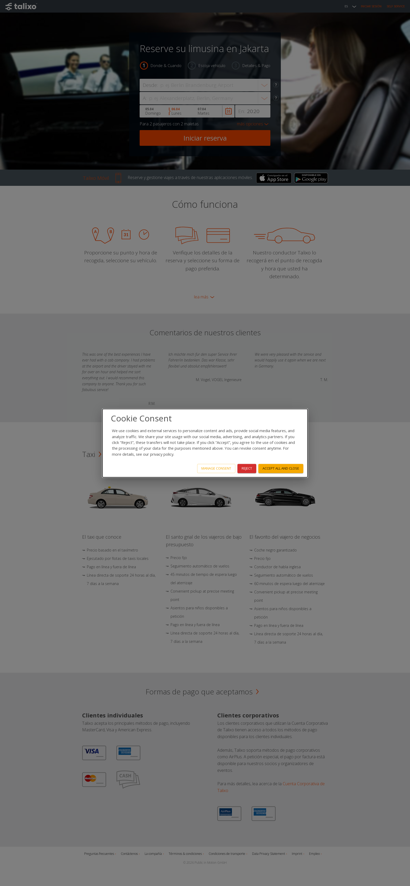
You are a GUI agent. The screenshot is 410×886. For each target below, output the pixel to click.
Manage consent (216, 468)
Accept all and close (281, 468)
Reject (247, 468)
